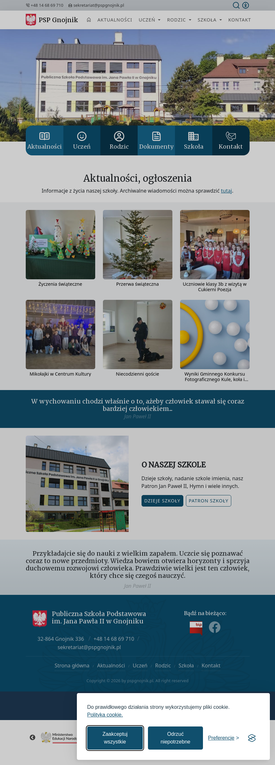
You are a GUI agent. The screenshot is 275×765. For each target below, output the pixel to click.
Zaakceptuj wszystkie (114, 737)
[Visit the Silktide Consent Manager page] (252, 738)
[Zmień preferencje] (223, 738)
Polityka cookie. (105, 714)
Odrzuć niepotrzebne (175, 737)
